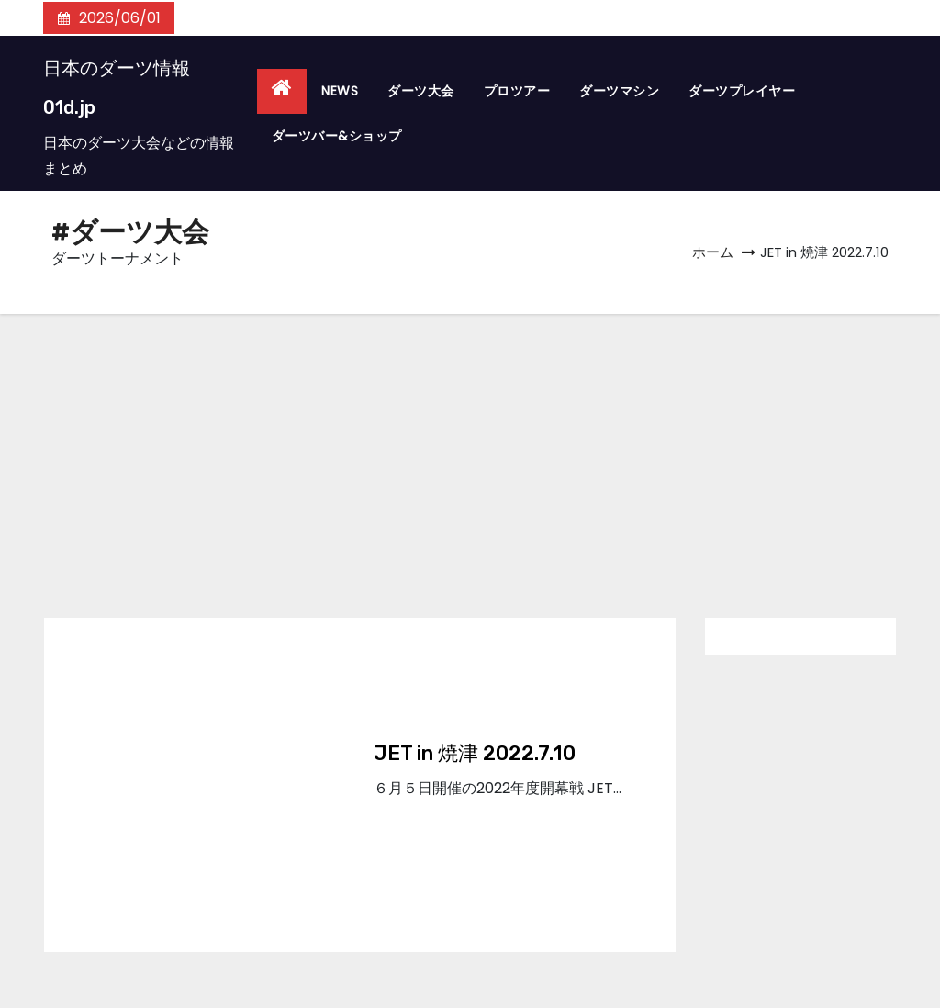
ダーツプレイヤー (741, 91)
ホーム (712, 252)
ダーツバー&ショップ (337, 136)
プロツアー (517, 91)
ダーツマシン (619, 91)
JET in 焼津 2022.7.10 (475, 753)
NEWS (339, 91)
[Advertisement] (470, 451)
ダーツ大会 (420, 91)
